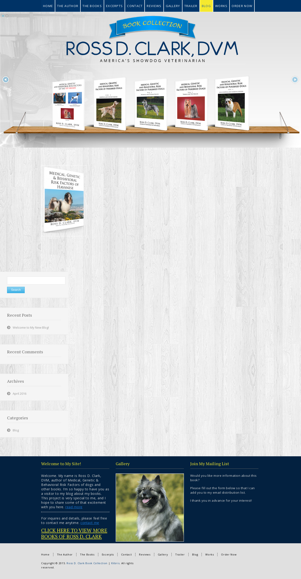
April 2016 (19, 393)
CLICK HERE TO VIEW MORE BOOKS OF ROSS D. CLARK (74, 533)
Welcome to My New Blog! (31, 327)
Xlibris (115, 563)
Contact (126, 554)
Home (45, 554)
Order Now (229, 554)
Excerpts (108, 554)
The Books (87, 554)
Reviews (144, 554)
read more (74, 507)
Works (209, 554)
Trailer (180, 554)
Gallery (163, 554)
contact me (89, 522)
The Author (65, 554)
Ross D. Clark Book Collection (87, 563)
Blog (16, 430)
